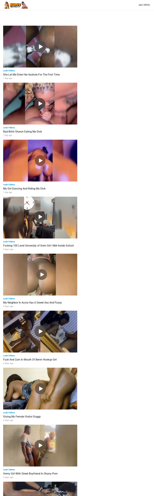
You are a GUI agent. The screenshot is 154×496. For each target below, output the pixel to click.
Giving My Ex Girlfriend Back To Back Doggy (29, 465)
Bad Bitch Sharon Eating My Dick (97, 73)
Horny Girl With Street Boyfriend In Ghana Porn (105, 241)
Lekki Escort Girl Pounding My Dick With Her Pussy (32, 409)
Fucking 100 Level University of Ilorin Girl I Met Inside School (113, 129)
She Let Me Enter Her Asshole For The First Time (31, 73)
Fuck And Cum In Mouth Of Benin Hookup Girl (104, 185)
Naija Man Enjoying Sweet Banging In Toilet (103, 409)
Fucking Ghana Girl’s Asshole (95, 353)
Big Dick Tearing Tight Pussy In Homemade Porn (106, 297)
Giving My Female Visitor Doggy (22, 241)
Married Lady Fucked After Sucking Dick (26, 297)
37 (81, 479)
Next (90, 479)
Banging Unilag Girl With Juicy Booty (24, 353)
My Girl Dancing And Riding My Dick (24, 129)
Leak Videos (9, 69)
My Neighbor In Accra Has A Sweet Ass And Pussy (32, 185)
